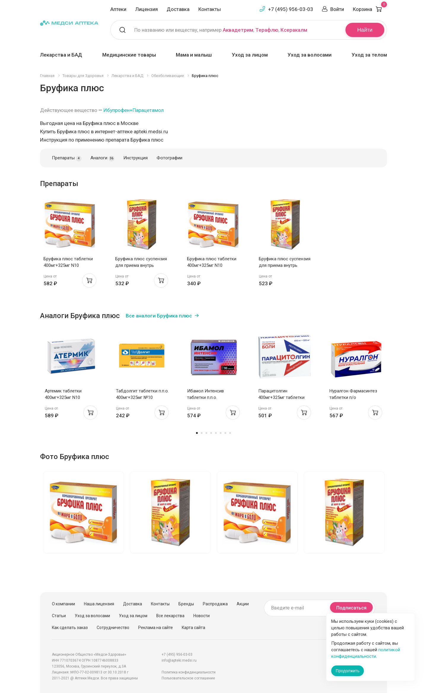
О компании (63, 603)
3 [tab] (206, 433)
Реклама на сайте (155, 627)
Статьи (59, 615)
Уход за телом (369, 55)
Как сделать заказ (70, 627)
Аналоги (102, 158)
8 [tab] (230, 433)
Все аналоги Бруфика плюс (159, 316)
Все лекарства (170, 615)
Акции (243, 603)
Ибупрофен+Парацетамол (133, 110)
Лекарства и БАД (61, 55)
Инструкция (135, 158)
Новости (201, 615)
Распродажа (215, 603)
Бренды (186, 603)
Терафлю (266, 30)
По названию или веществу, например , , (220, 30)
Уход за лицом (250, 55)
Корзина (370, 9)
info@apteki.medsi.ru (179, 660)
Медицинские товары (129, 55)
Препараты (67, 158)
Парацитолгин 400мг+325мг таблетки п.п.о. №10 (281, 397)
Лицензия (146, 9)
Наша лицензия (99, 603)
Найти (364, 30)
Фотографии (169, 158)
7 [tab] (225, 433)
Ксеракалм (294, 30)
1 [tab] (197, 433)
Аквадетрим (238, 30)
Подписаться (351, 608)
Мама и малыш (194, 55)
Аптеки (118, 9)
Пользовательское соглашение (188, 678)
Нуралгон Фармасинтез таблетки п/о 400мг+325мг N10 (353, 397)
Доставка (178, 9)
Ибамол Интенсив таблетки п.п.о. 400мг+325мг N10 (205, 397)
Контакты (209, 9)
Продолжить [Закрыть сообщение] (347, 670)
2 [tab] (202, 433)
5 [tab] (216, 433)
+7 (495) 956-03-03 (290, 9)
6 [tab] (221, 433)
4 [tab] (211, 433)
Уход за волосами (310, 55)
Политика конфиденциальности (189, 672)
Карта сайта (193, 627)
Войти (337, 9)
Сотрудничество (113, 627)
